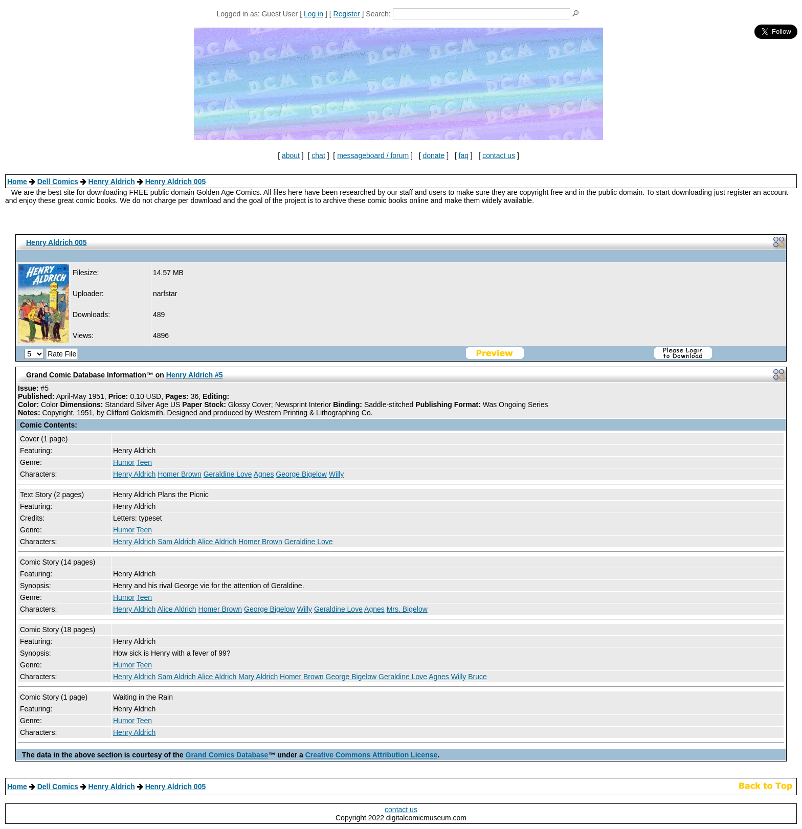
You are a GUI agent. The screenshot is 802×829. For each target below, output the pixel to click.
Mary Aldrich (258, 677)
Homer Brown (180, 474)
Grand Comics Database (227, 755)
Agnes (264, 474)
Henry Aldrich (111, 181)
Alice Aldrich (216, 541)
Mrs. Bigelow (407, 609)
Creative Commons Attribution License (371, 755)
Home (17, 181)
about (291, 155)
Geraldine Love (228, 474)
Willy (336, 474)
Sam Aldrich (177, 541)
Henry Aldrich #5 (194, 375)
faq (464, 155)
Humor (124, 462)
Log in (313, 14)
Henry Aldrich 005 (175, 181)
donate (433, 155)
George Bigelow (301, 474)
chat (318, 155)
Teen (144, 462)
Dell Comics (57, 181)
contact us (498, 155)
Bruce (477, 677)
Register (346, 14)
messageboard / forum (373, 155)
